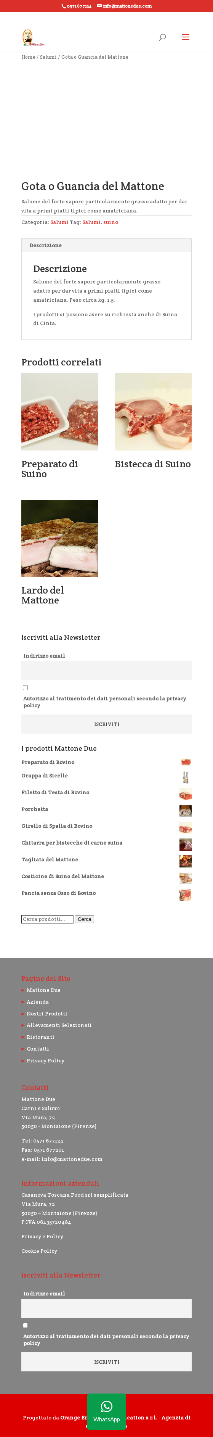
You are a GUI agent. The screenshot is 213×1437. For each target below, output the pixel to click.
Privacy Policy (45, 1060)
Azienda (38, 1001)
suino (110, 222)
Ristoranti (40, 1036)
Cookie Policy (39, 1250)
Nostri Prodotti (47, 1013)
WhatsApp (106, 1412)
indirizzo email (44, 655)
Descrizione (45, 245)
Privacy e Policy (42, 1236)
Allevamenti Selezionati (59, 1025)
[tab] (106, 245)
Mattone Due (44, 989)
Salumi (48, 57)
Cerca (84, 919)
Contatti (38, 1048)
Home (28, 57)
